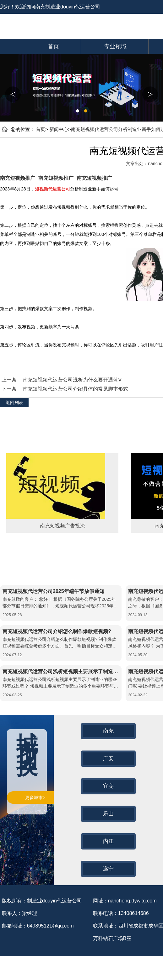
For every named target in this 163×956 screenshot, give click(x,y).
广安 (108, 758)
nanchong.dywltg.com (132, 900)
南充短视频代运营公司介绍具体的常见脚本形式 (75, 389)
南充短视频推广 (17, 178)
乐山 (108, 814)
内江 (108, 841)
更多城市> (35, 797)
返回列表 (14, 402)
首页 (53, 46)
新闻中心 (58, 129)
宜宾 (108, 786)
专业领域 (115, 46)
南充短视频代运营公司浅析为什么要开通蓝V (72, 379)
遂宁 (108, 869)
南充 (108, 731)
